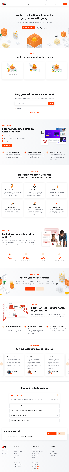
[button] (67, 363)
